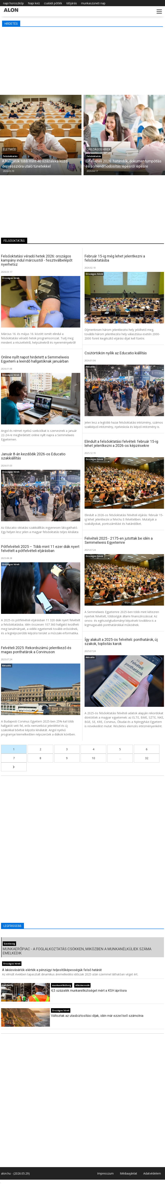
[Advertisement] (82, 60)
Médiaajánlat (128, 1173)
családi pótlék (53, 3)
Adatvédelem (152, 1173)
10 (93, 758)
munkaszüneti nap (93, 3)
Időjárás (71, 3)
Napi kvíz (34, 3)
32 (146, 758)
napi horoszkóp (13, 3)
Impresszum (105, 1173)
